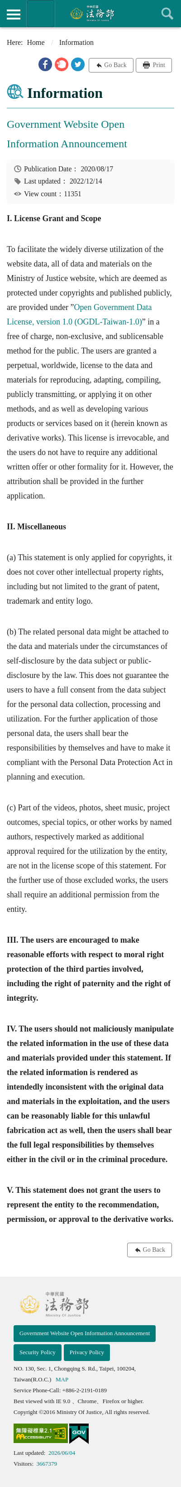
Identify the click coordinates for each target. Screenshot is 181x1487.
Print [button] (158, 65)
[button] (45, 64)
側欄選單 (13, 14)
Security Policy (37, 1352)
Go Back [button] (115, 65)
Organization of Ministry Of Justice (40, 13)
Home (36, 42)
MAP (62, 1379)
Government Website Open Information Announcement (84, 1333)
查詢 (167, 13)
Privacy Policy (87, 1352)
